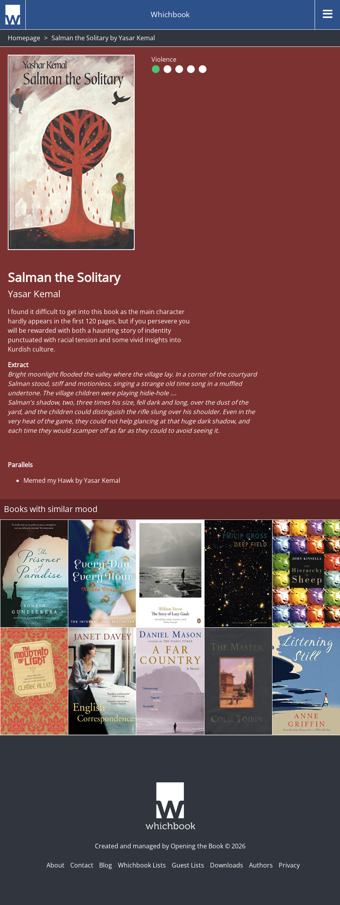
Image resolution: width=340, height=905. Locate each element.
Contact (81, 865)
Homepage (24, 38)
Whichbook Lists (142, 865)
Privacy (289, 865)
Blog (105, 865)
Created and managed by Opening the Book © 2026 (170, 846)
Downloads (226, 865)
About (55, 865)
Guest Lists (188, 865)
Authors (261, 865)
